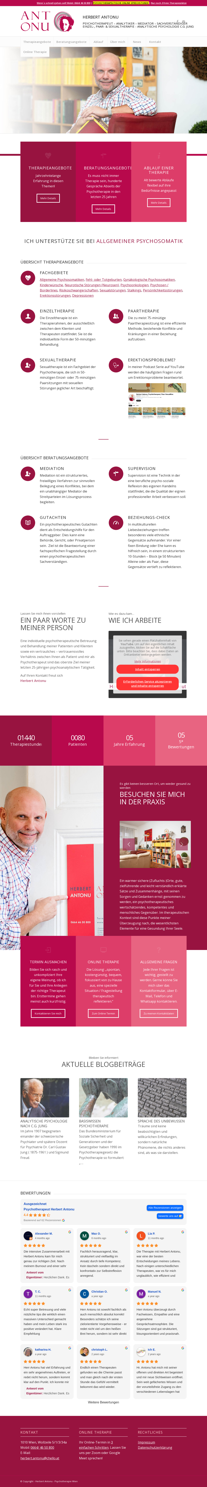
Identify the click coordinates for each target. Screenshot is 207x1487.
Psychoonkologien (134, 285)
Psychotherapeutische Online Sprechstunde (121, 2)
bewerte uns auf (168, 1215)
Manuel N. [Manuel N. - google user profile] (154, 1291)
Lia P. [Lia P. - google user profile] (151, 1233)
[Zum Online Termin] (103, 1013)
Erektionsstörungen (55, 295)
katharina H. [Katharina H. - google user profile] (43, 1349)
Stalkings (134, 290)
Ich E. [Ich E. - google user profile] (151, 1349)
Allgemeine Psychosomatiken (62, 279)
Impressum (146, 1442)
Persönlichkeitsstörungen (162, 290)
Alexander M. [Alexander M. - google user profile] (44, 1233)
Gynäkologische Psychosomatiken (149, 279)
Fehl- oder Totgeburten (104, 279)
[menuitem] (37, 42)
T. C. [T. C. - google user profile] (38, 1291)
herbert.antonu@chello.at (39, 1458)
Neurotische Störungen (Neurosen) (92, 285)
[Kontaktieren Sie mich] (48, 1013)
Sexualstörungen (113, 290)
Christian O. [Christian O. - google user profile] (99, 1291)
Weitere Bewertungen (103, 1402)
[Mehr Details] (48, 198)
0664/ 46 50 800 (42, 1447)
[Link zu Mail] (184, 21)
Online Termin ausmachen (74, 119)
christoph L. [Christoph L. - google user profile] (99, 1349)
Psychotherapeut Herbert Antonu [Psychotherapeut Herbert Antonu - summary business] (49, 1209)
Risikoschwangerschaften (78, 290)
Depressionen (83, 295)
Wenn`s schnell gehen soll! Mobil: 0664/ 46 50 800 (63, 2)
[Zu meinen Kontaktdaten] (159, 1013)
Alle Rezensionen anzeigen (165, 1207)
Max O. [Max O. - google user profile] (96, 1233)
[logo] (47, 21)
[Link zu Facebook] (177, 21)
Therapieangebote (35, 119)
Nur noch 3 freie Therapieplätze (169, 2)
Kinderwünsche (51, 285)
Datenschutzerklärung (155, 1447)
